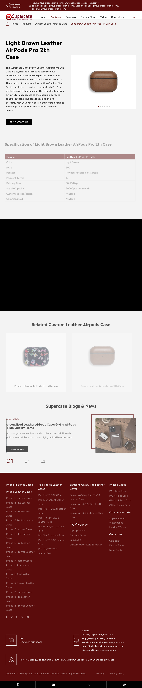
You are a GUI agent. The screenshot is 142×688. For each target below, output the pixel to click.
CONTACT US (19, 122)
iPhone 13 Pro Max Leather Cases (20, 607)
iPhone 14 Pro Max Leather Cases (20, 585)
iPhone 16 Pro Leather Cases (18, 513)
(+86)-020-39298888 (15, 6)
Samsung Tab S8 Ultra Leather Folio (86, 515)
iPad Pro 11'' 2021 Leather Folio (51, 542)
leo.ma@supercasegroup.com (47, 2)
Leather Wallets (117, 527)
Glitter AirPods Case (120, 500)
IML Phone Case (118, 490)
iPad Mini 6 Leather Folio (51, 535)
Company (70, 16)
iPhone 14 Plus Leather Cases (18, 567)
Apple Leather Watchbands (117, 520)
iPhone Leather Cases (19, 491)
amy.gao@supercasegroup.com (80, 2)
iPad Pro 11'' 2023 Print (50, 495)
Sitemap (100, 673)
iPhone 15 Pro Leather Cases (18, 545)
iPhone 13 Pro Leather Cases (18, 598)
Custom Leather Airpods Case (51, 23)
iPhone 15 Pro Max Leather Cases (20, 553)
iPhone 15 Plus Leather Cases (18, 536)
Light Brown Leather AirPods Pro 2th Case (93, 23)
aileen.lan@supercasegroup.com (49, 8)
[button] (15, 460)
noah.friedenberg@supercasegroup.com (96, 5)
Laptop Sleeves (78, 530)
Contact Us (117, 16)
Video (103, 16)
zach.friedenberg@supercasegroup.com (53, 5)
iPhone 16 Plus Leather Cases (18, 504)
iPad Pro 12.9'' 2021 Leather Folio (48, 551)
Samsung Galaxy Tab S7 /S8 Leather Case (85, 497)
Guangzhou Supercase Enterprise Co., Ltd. (43, 673)
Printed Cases (117, 484)
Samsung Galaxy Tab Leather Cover (87, 486)
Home (43, 16)
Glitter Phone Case (119, 505)
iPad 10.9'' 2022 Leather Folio (51, 501)
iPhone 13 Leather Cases (19, 591)
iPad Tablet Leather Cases (50, 486)
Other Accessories (120, 512)
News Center (116, 550)
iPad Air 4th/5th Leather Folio (51, 528)
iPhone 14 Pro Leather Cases (18, 576)
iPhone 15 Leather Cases (19, 529)
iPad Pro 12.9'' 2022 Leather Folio (48, 519)
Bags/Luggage (79, 524)
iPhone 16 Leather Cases (19, 497)
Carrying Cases (78, 535)
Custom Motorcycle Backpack (86, 544)
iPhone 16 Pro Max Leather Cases (20, 522)
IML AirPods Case (118, 495)
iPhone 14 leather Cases (19, 560)
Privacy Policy (116, 673)
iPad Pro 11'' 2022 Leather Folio (52, 510)
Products (56, 16)
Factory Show (88, 16)
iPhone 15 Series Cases (19, 484)
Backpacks (75, 539)
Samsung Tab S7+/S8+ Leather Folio (87, 506)
